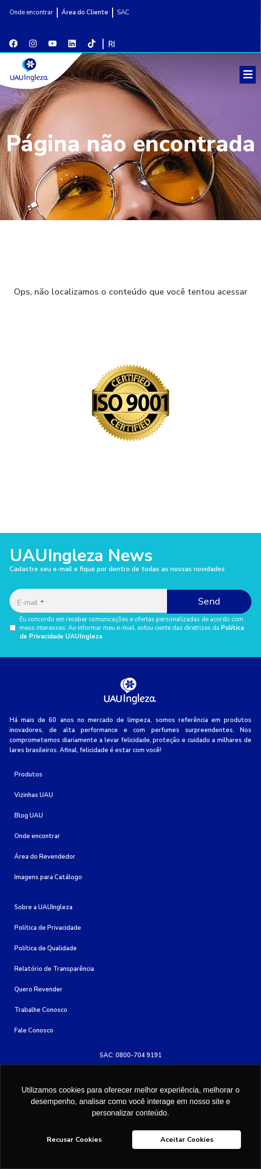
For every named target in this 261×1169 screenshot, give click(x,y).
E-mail (30, 602)
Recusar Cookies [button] (74, 1139)
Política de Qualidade (45, 948)
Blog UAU (28, 815)
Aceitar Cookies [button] (186, 1139)
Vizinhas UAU (33, 795)
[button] (248, 75)
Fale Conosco (33, 1030)
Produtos (28, 774)
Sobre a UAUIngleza (43, 907)
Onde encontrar (37, 836)
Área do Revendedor (44, 856)
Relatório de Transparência (54, 969)
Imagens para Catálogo (48, 877)
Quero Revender (38, 989)
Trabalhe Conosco (40, 1010)
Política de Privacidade (47, 928)
